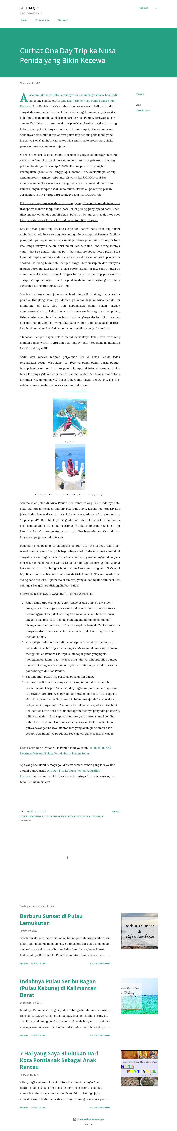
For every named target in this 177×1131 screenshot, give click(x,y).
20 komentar (38, 1035)
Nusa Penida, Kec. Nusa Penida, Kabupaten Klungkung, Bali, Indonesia (65, 816)
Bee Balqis (28, 8)
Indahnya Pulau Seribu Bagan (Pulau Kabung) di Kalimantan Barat (58, 988)
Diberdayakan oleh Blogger (88, 1119)
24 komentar (38, 1107)
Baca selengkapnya (99, 963)
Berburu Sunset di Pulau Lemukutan (51, 919)
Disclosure (61, 20)
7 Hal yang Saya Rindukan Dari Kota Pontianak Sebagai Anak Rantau (59, 1060)
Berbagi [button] (140, 94)
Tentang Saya (41, 20)
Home (22, 20)
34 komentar (38, 963)
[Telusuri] (143, 8)
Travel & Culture (143, 110)
